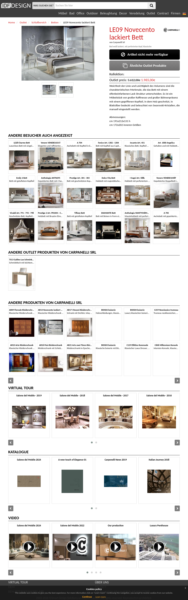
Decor (123, 13)
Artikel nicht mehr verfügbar (144, 54)
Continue (87, 596)
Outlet (151, 13)
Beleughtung (108, 13)
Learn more (100, 597)
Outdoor (92, 13)
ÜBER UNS (102, 582)
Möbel (62, 13)
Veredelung (136, 13)
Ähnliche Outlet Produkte (144, 65)
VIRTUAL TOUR (18, 582)
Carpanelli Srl (119, 42)
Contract (163, 13)
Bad (71, 13)
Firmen (175, 13)
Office (81, 13)
